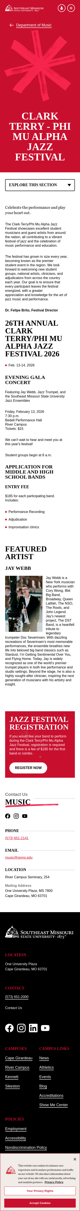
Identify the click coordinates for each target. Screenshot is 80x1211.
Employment (15, 1129)
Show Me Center (53, 1105)
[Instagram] (21, 1028)
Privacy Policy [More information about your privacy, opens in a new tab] (54, 1182)
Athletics (46, 1067)
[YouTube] (45, 1028)
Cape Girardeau (18, 1058)
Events (45, 1077)
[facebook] (7, 816)
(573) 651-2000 (16, 997)
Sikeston (12, 1086)
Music (18, 802)
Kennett (11, 1077)
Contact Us (13, 1008)
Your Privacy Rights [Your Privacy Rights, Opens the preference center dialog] (40, 1190)
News (44, 1058)
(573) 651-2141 (16, 838)
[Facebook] (9, 1028)
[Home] (24, 8)
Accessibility (15, 1138)
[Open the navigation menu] (71, 8)
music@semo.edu (18, 857)
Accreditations (51, 1095)
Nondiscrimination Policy (26, 1147)
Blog (43, 1086)
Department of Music (34, 25)
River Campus (17, 1067)
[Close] (75, 1159)
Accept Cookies (40, 1203)
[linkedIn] (33, 1028)
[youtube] (24, 816)
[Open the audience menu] (61, 8)
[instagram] (16, 816)
